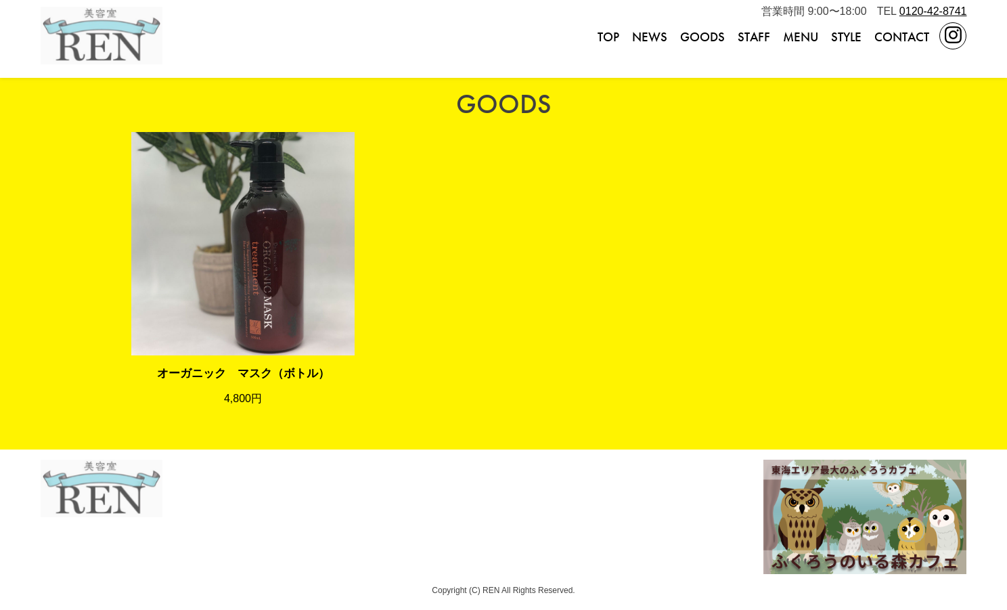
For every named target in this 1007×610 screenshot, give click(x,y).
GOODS (702, 36)
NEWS (649, 36)
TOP (608, 36)
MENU (800, 36)
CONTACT (901, 36)
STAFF (754, 36)
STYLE (846, 36)
